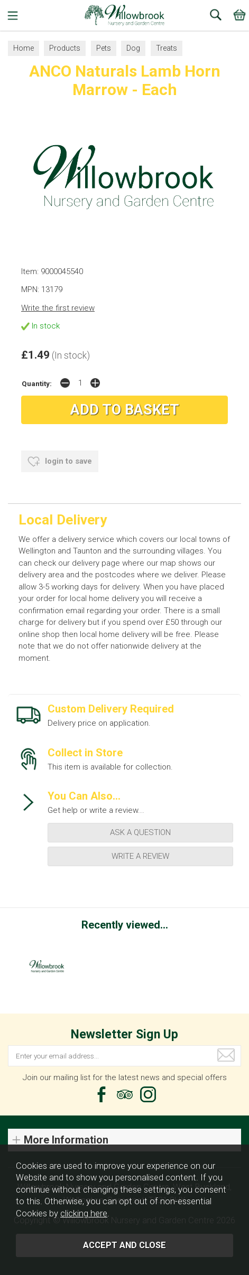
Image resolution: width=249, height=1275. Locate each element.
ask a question (140, 832)
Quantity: (37, 383)
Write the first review (58, 308)
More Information (66, 1140)
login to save (59, 461)
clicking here (83, 1213)
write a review (140, 856)
